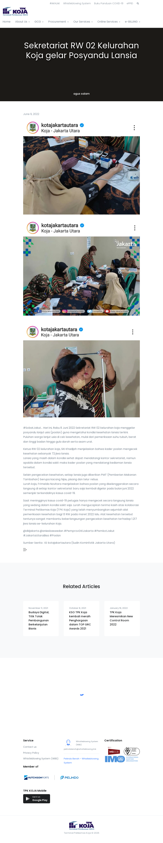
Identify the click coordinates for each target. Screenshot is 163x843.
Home (6, 22)
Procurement (57, 22)
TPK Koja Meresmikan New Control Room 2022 (121, 618)
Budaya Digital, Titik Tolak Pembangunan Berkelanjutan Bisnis (39, 620)
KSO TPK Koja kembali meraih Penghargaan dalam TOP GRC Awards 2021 (80, 620)
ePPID (130, 3)
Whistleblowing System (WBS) (41, 758)
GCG (37, 22)
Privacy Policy (31, 752)
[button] (138, 4)
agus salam (81, 94)
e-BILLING (131, 22)
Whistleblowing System (77, 3)
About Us (21, 22)
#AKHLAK (55, 3)
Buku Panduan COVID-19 (108, 3)
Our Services (81, 22)
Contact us (30, 747)
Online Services (107, 22)
